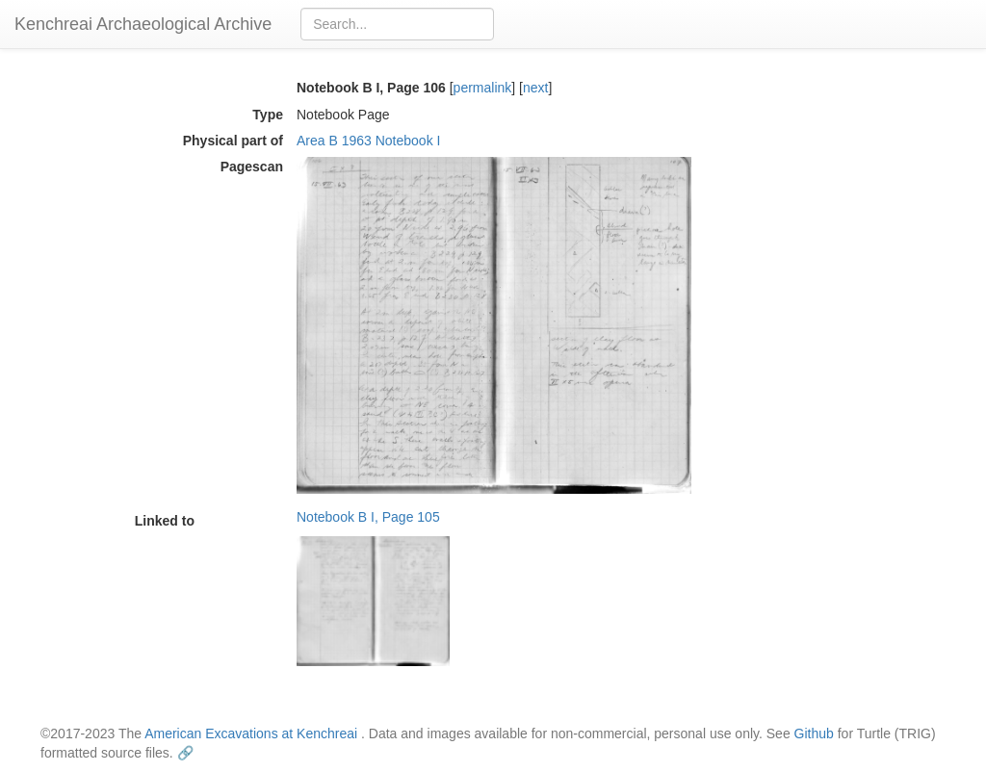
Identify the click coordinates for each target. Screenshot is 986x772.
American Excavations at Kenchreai (250, 733)
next (535, 87)
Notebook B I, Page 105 (368, 517)
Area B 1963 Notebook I (368, 140)
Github (814, 733)
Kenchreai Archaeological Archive (143, 24)
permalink (483, 87)
